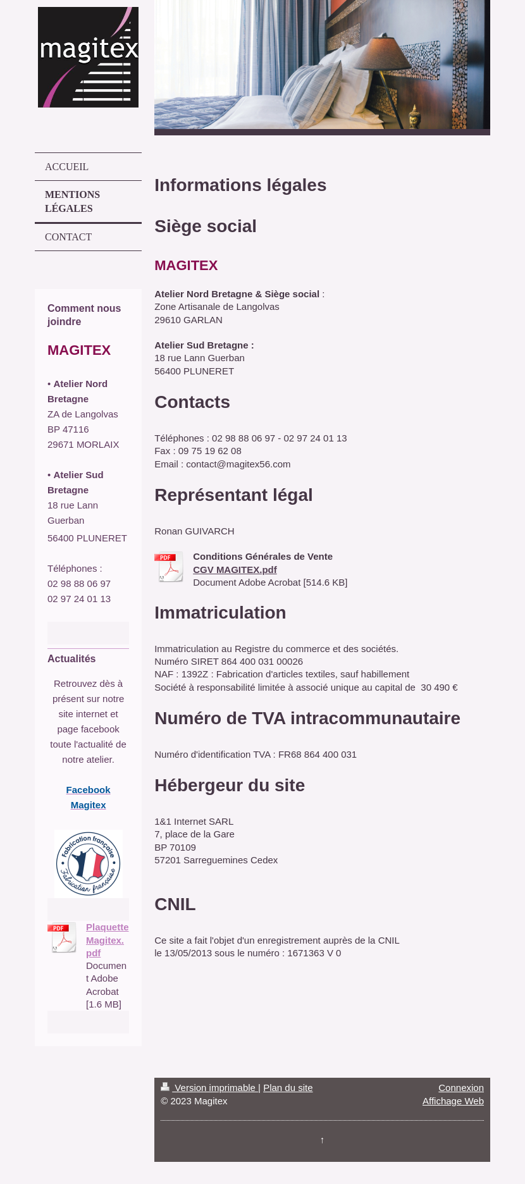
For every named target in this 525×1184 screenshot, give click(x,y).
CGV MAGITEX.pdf (235, 569)
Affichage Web (453, 1100)
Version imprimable (209, 1087)
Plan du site (287, 1087)
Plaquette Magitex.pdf (107, 940)
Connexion (461, 1087)
